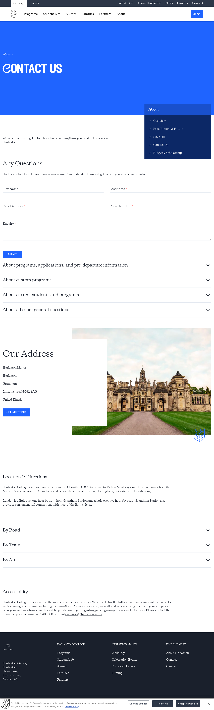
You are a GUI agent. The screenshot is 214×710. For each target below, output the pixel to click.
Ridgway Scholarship (167, 153)
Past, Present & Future (168, 129)
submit (12, 254)
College (18, 3)
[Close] (208, 703)
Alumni (71, 14)
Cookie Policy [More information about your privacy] (72, 706)
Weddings (118, 653)
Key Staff (159, 137)
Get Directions (16, 412)
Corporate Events (123, 666)
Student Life (51, 14)
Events (34, 3)
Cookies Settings (139, 703)
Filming (117, 673)
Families (88, 14)
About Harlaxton (149, 3)
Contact (197, 3)
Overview (159, 121)
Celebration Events (124, 660)
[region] (107, 704)
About (121, 14)
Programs (31, 14)
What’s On (126, 3)
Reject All (163, 703)
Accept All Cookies (188, 703)
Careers (182, 3)
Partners (105, 14)
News (169, 3)
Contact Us (160, 145)
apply (197, 14)
